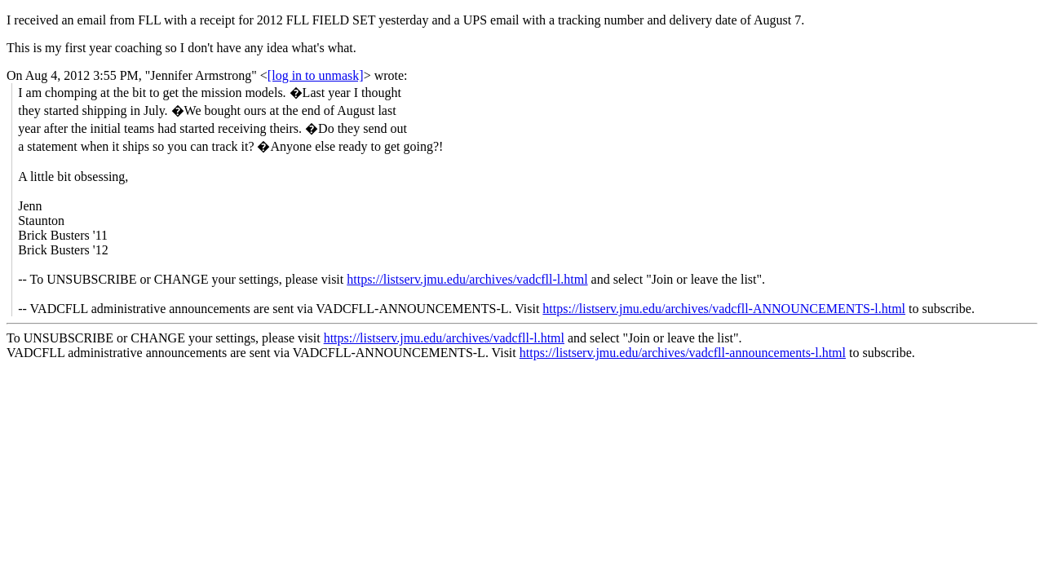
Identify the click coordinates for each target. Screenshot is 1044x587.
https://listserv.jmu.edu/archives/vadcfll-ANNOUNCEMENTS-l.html (723, 309)
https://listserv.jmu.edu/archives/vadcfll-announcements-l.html (683, 353)
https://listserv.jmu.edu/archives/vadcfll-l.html (467, 279)
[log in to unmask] (316, 75)
